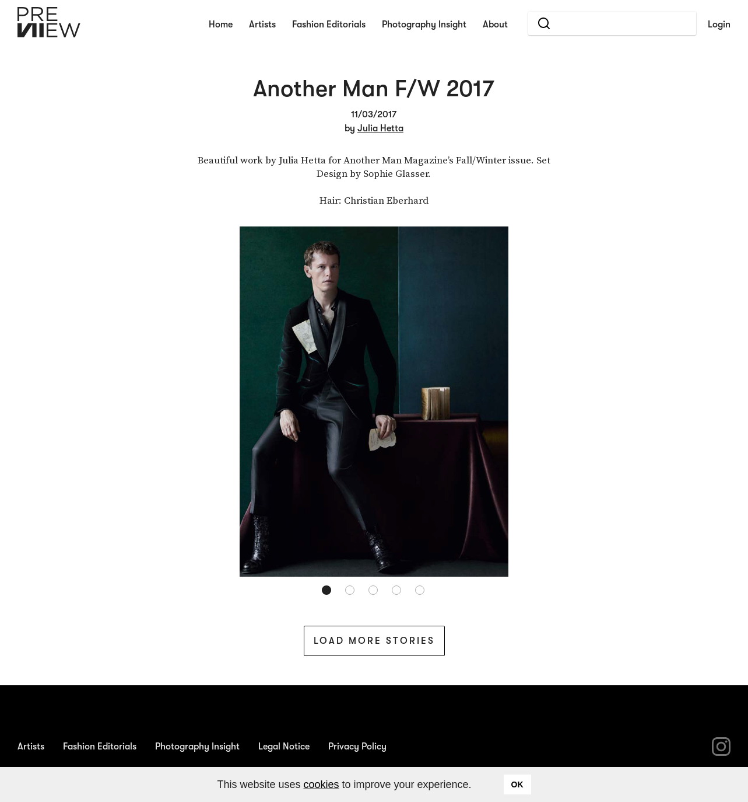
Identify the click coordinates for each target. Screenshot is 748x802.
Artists (262, 24)
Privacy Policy (357, 746)
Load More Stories (374, 641)
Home (221, 24)
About (495, 24)
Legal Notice (284, 746)
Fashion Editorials (329, 24)
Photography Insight (424, 24)
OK (517, 784)
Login (719, 24)
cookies (321, 784)
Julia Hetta (380, 128)
